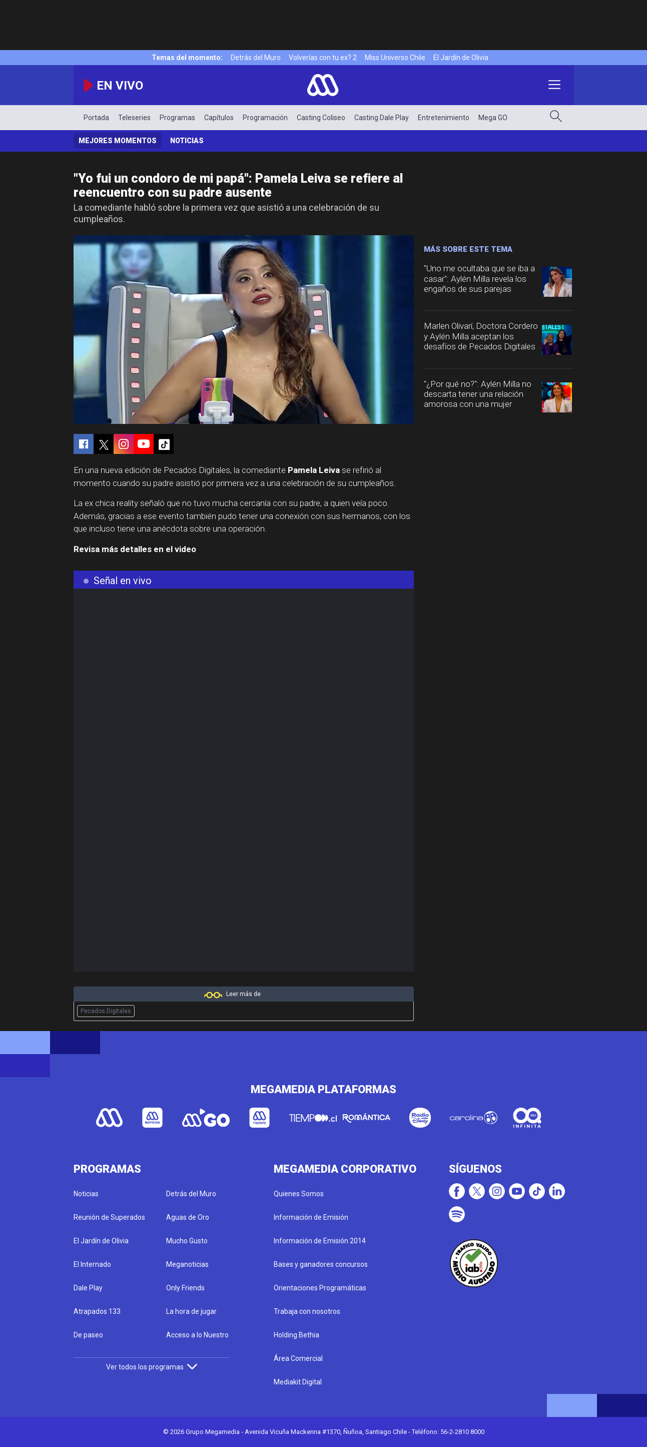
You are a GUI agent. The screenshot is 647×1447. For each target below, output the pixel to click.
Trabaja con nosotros (307, 1311)
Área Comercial (298, 1358)
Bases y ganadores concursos (321, 1264)
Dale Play (88, 1288)
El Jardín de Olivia (460, 58)
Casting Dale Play (381, 118)
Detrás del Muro (256, 58)
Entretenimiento (443, 118)
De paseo (88, 1335)
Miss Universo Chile (395, 58)
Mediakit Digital (298, 1382)
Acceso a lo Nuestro (197, 1335)
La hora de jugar (191, 1311)
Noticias (187, 141)
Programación (265, 118)
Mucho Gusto (187, 1241)
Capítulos (219, 118)
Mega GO (492, 118)
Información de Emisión (311, 1217)
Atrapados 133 (97, 1311)
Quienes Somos (299, 1194)
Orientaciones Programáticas (320, 1288)
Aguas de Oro (187, 1217)
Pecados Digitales (106, 1011)
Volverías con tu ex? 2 (323, 58)
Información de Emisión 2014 (320, 1241)
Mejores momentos (118, 141)
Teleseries (134, 118)
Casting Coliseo (321, 118)
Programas (177, 118)
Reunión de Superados (109, 1217)
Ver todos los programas (151, 1367)
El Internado (92, 1264)
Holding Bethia (296, 1335)
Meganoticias (187, 1264)
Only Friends (185, 1288)
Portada (96, 118)
